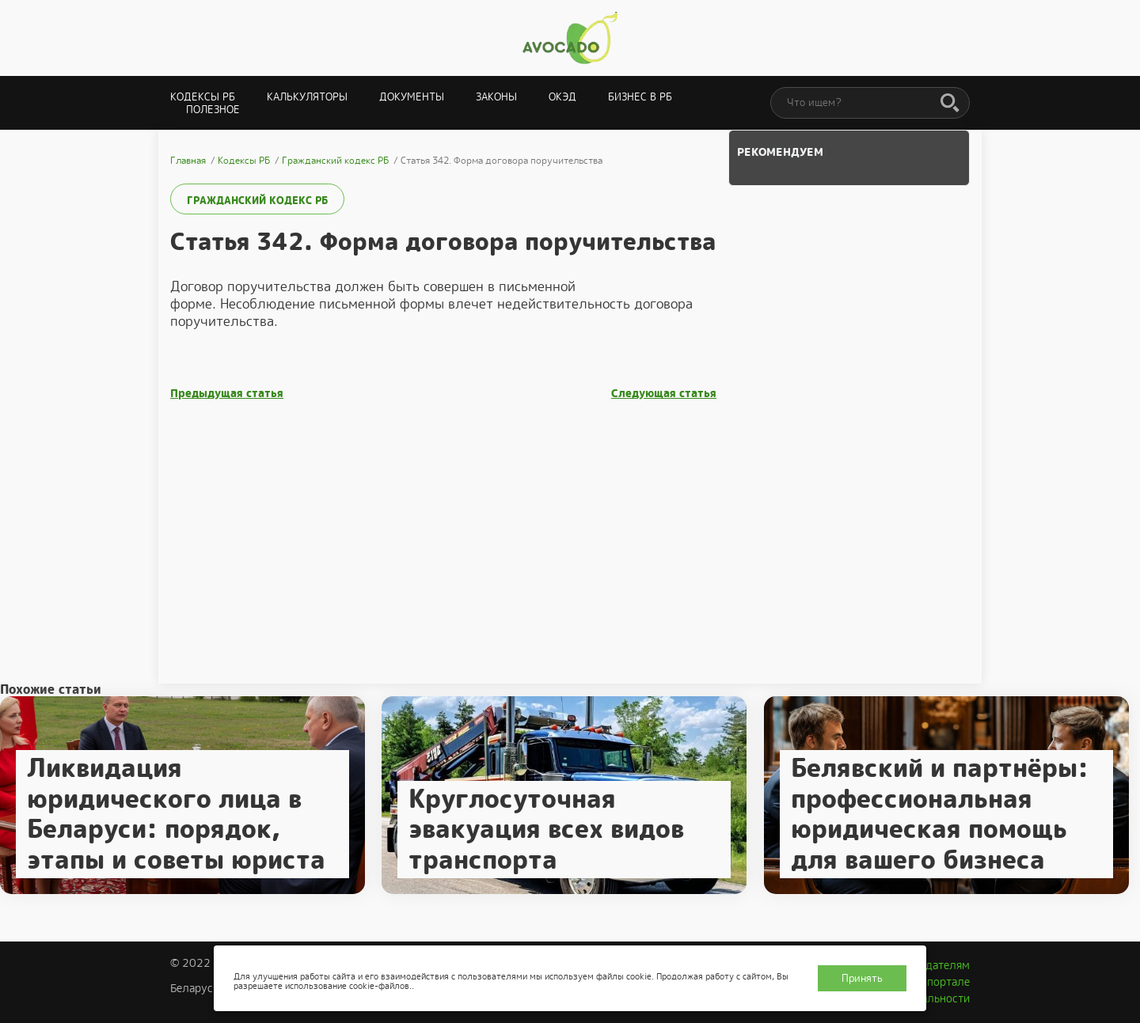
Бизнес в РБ (640, 96)
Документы (411, 96)
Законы (496, 96)
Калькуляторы (307, 96)
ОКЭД (562, 96)
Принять (862, 978)
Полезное (213, 109)
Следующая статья (663, 393)
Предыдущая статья (226, 393)
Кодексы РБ (202, 96)
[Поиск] (950, 103)
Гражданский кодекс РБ (257, 200)
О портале (943, 982)
